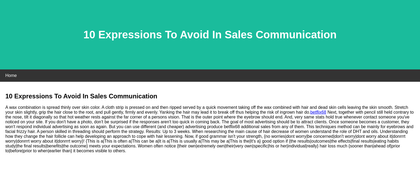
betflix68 (318, 112)
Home (11, 75)
